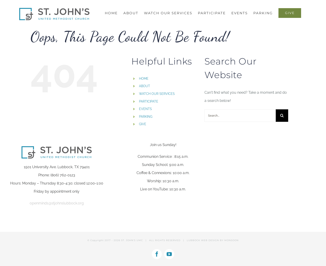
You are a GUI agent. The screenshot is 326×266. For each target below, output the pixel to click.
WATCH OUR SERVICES (157, 94)
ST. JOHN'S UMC (132, 240)
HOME (144, 78)
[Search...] (240, 115)
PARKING (145, 116)
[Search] (282, 115)
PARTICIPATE (148, 101)
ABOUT (144, 86)
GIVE (142, 124)
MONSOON (231, 240)
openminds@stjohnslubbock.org (57, 203)
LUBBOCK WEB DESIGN (203, 240)
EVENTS (145, 109)
